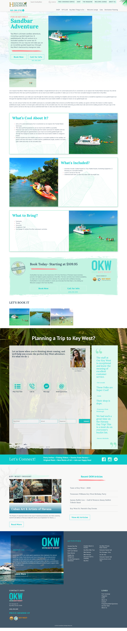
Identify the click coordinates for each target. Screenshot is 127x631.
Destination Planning (111, 10)
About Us (112, 2)
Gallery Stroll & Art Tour (105, 559)
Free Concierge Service (66, 2)
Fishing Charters (72, 548)
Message (46, 388)
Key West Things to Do (76, 10)
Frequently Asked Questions (110, 603)
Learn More (20, 573)
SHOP (78, 2)
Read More (16, 524)
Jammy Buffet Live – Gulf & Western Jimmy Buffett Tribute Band (90, 501)
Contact (104, 601)
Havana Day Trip (72, 546)
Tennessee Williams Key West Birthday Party (88, 494)
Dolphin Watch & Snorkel (89, 546)
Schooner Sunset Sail (106, 550)
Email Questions (61, 388)
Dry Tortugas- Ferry (105, 552)
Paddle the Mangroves (71, 556)
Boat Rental (71, 553)
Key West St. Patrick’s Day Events (83, 508)
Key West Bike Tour (89, 550)
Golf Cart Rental (72, 551)
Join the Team (106, 605)
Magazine (104, 595)
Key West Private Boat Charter (104, 546)
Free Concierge (106, 593)
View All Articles (80, 517)
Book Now (19, 57)
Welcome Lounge (101, 2)
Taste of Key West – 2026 (80, 488)
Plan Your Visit (18, 388)
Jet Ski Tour (103, 554)
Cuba (101, 10)
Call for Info (36, 57)
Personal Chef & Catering (88, 557)
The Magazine (87, 2)
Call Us (32, 388)
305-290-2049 (36, 60)
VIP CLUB (65, 10)
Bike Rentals (87, 552)
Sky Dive (86, 560)
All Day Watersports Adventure (73, 559)
